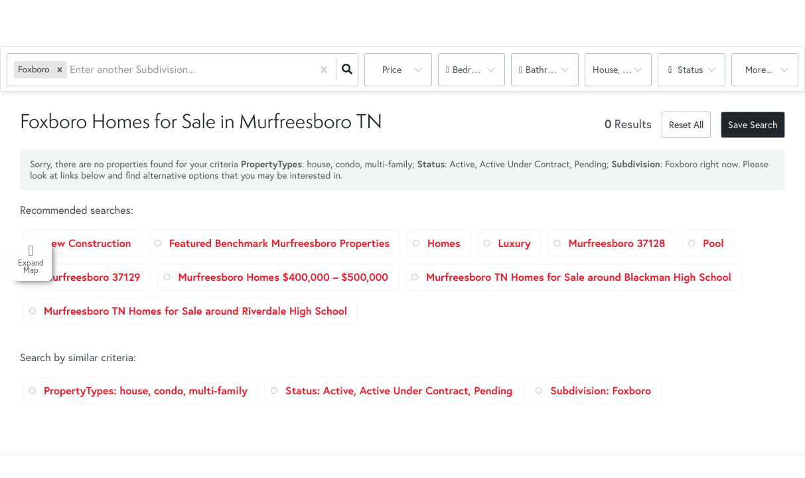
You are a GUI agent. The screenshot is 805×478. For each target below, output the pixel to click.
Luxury (514, 243)
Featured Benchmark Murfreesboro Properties (279, 243)
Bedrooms (473, 69)
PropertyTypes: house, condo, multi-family (146, 391)
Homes (444, 243)
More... (758, 69)
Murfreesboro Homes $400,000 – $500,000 (283, 277)
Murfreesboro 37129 (92, 277)
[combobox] (71, 70)
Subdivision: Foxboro (600, 391)
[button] (59, 69)
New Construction (87, 243)
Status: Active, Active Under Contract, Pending (398, 391)
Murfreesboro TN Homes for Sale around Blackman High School (578, 277)
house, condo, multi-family (622, 69)
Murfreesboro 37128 (617, 243)
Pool (713, 243)
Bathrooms (547, 69)
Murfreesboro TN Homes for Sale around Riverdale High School (195, 311)
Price (392, 69)
